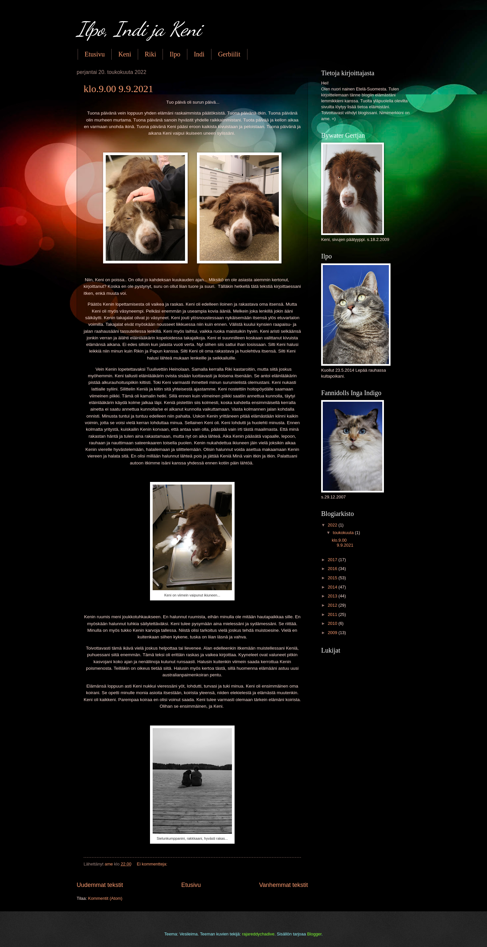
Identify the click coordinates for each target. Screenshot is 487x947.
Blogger (314, 933)
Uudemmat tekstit (100, 885)
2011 (333, 614)
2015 (333, 577)
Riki (150, 54)
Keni (124, 54)
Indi (199, 54)
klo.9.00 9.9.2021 (118, 88)
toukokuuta (344, 532)
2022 (333, 525)
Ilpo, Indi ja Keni (139, 29)
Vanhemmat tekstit (283, 885)
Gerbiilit (229, 54)
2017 (333, 559)
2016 (333, 568)
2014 (333, 587)
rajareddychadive (258, 933)
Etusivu (95, 54)
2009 (333, 632)
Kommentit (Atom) (105, 898)
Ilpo (174, 54)
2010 (333, 623)
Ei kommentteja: (153, 864)
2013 (333, 595)
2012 (333, 605)
